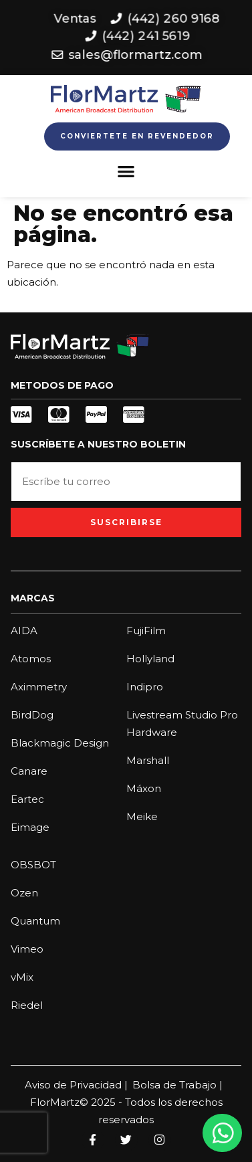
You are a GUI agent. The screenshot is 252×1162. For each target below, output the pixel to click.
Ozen (24, 892)
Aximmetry (39, 686)
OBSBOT (33, 864)
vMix (22, 977)
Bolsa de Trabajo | (177, 1084)
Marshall (147, 760)
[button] (126, 171)
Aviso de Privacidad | (76, 1084)
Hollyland (150, 658)
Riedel (27, 1005)
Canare (29, 771)
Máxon (143, 788)
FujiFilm (146, 630)
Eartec (27, 799)
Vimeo (27, 949)
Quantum (35, 920)
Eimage (30, 827)
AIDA (24, 630)
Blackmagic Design (60, 743)
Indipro (144, 686)
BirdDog (32, 714)
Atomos (31, 658)
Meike (142, 816)
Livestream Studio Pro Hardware (182, 723)
